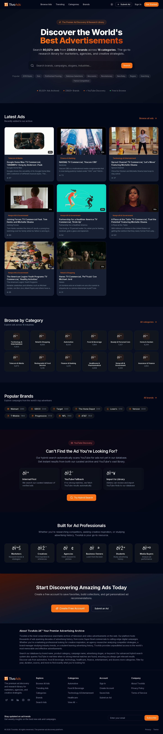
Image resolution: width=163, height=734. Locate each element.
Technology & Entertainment (81, 693)
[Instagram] (23, 700)
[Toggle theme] (111, 4)
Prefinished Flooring (53, 76)
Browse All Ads (43, 683)
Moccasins (92, 76)
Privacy (148, 729)
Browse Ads (46, 4)
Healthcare (73, 697)
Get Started (151, 4)
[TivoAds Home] (12, 4)
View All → (72, 702)
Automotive (73, 683)
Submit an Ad (101, 608)
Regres (133, 76)
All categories (148, 322)
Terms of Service (139, 693)
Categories (73, 4)
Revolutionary (106, 76)
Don (38, 76)
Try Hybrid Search (81, 497)
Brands (86, 4)
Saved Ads (105, 693)
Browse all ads (148, 118)
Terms (156, 729)
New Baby (121, 76)
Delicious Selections (74, 76)
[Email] (29, 700)
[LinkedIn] (17, 700)
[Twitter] (6, 700)
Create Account (107, 688)
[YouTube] (12, 700)
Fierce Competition (81, 81)
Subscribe (151, 718)
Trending (60, 4)
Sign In (138, 4)
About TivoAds (138, 683)
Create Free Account (70, 608)
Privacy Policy (137, 688)
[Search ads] (81, 65)
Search (126, 65)
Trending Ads (42, 688)
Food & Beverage (76, 688)
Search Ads (41, 702)
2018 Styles (27, 76)
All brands (150, 398)
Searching (145, 76)
